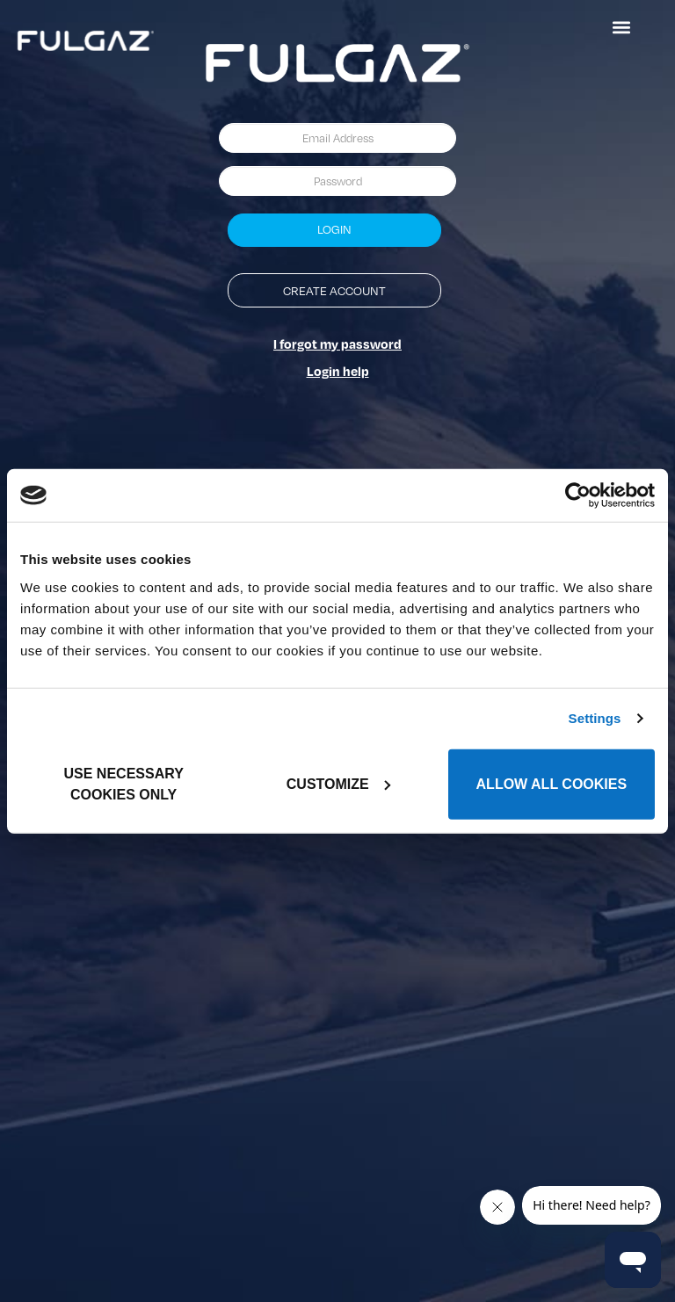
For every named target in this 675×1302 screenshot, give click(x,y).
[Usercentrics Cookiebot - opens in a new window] (578, 495)
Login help (338, 371)
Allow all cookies (552, 783)
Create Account (334, 290)
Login (334, 229)
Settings (595, 718)
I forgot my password (337, 343)
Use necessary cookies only (124, 783)
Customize (338, 783)
